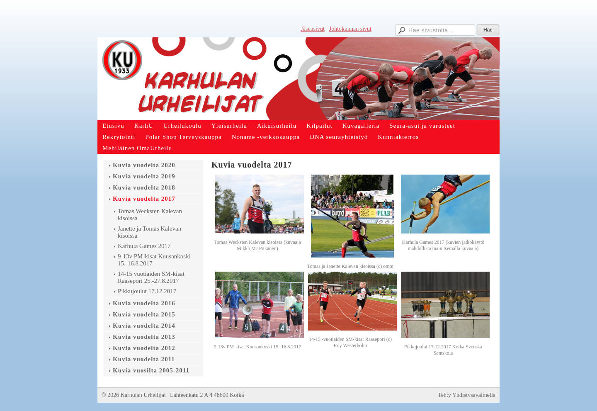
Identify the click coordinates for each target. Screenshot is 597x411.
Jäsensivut (313, 29)
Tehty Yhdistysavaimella (466, 395)
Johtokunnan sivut (350, 29)
